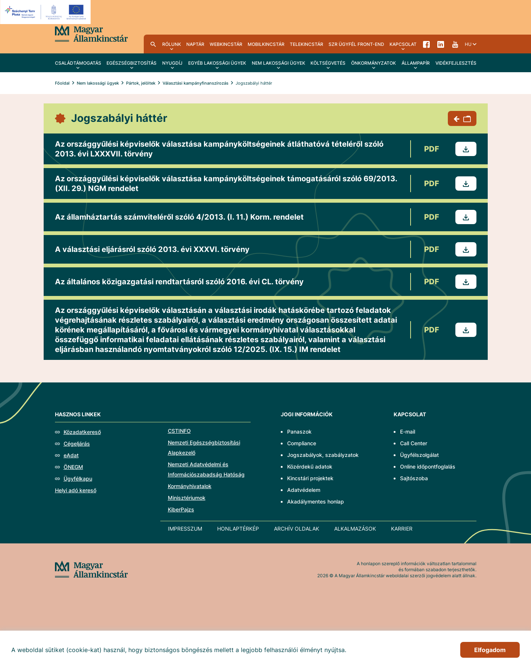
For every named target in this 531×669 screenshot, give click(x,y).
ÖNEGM (73, 467)
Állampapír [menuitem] (416, 63)
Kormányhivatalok (189, 486)
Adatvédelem (303, 490)
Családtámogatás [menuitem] (78, 63)
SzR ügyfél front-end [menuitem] (356, 44)
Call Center (413, 443)
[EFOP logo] (46, 12)
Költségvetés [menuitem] (327, 63)
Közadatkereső (82, 432)
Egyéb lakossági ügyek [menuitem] (217, 63)
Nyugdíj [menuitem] (172, 63)
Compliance (301, 443)
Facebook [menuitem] (426, 44)
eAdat (71, 455)
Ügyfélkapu (78, 478)
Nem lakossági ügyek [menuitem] (278, 63)
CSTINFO (179, 431)
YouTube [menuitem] (455, 44)
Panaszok (299, 431)
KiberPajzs (181, 509)
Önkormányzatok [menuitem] (373, 63)
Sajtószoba (414, 478)
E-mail (407, 431)
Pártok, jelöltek (140, 83)
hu (468, 44)
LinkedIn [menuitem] (441, 44)
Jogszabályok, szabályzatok (323, 455)
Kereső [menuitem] (153, 44)
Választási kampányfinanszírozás (195, 83)
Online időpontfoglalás (427, 466)
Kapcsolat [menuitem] (403, 44)
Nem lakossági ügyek (98, 83)
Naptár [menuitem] (195, 44)
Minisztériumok (186, 498)
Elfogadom (490, 650)
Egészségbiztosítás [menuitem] (132, 63)
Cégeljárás (77, 443)
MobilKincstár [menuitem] (266, 44)
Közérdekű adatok (309, 466)
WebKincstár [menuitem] (226, 44)
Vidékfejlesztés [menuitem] (455, 63)
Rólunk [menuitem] (171, 44)
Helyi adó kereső (75, 490)
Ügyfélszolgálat (419, 455)
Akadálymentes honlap (315, 501)
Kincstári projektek (310, 478)
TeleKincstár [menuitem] (306, 44)
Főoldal (62, 83)
